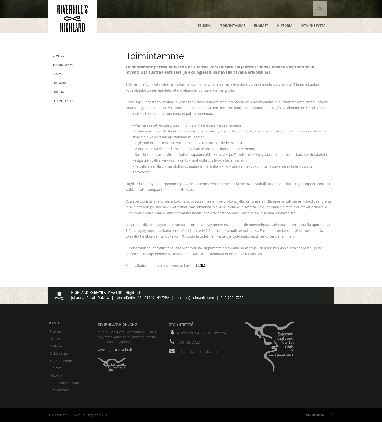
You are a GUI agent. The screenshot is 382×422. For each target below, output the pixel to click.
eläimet (59, 74)
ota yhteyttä (313, 25)
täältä (200, 265)
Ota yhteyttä (59, 390)
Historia (284, 25)
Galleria (56, 346)
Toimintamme (232, 25)
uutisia (58, 92)
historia (59, 83)
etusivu (204, 25)
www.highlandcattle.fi (115, 349)
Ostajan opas (60, 353)
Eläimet (261, 25)
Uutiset (55, 339)
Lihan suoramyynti (64, 382)
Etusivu (55, 331)
